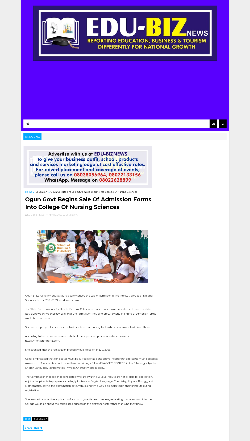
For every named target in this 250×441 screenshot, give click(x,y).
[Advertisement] (125, 88)
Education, (72, 214)
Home (28, 191)
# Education (40, 418)
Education (41, 191)
